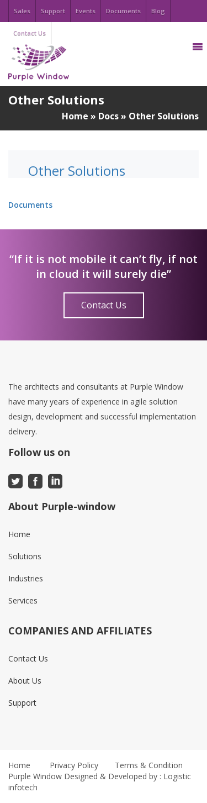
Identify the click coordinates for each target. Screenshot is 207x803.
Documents (123, 11)
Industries (25, 578)
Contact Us (103, 305)
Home (75, 116)
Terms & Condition (149, 765)
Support (53, 11)
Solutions (24, 556)
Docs (108, 116)
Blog (158, 11)
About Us (24, 680)
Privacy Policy (74, 765)
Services (23, 600)
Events (85, 11)
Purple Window (35, 776)
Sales (22, 11)
